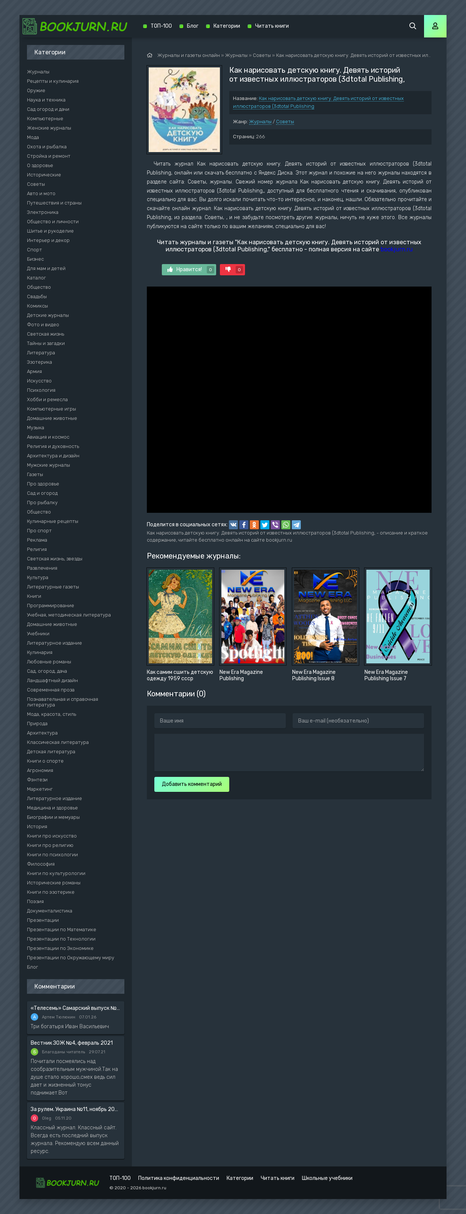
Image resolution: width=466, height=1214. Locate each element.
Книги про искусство (52, 836)
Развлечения (42, 568)
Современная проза (51, 690)
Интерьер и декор (48, 240)
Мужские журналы (48, 465)
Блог (32, 967)
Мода (33, 137)
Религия (37, 549)
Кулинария (39, 652)
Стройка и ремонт (48, 156)
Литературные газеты (53, 587)
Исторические (44, 175)
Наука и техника (46, 100)
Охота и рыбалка (47, 146)
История (37, 826)
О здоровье (40, 165)
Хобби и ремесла (47, 399)
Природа (37, 723)
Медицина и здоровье (52, 808)
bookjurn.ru (397, 249)
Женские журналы (49, 128)
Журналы (260, 121)
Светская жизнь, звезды (54, 558)
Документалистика (49, 911)
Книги (34, 596)
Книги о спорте (45, 761)
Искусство (39, 381)
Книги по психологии (52, 854)
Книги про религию (50, 845)
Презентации (43, 920)
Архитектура (42, 733)
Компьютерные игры (51, 409)
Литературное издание (54, 643)
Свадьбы (37, 296)
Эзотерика (39, 362)
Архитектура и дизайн (53, 455)
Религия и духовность (53, 446)
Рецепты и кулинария (53, 81)
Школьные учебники (327, 1178)
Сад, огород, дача (47, 671)
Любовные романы (49, 661)
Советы (285, 121)
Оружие (36, 90)
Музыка (35, 427)
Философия (41, 864)
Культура (37, 577)
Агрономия (40, 770)
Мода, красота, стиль (51, 714)
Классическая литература (58, 742)
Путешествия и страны (54, 203)
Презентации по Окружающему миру (70, 957)
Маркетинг (40, 789)
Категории (227, 26)
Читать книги (272, 26)
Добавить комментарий (192, 784)
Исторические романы (54, 882)
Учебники (38, 633)
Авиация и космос (48, 437)
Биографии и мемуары (53, 817)
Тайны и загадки (46, 343)
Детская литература (51, 751)
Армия (34, 371)
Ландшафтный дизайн (52, 680)
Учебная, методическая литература (69, 615)
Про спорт (39, 530)
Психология (41, 390)
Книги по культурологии (56, 873)
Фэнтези (37, 779)
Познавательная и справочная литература (62, 702)
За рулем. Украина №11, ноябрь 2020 (76, 1109)
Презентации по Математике (61, 929)
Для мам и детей (46, 268)
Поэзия (35, 901)
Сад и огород (42, 493)
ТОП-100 (161, 26)
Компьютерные (45, 118)
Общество (39, 287)
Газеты (35, 474)
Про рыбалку (42, 502)
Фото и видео (43, 324)
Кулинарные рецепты (52, 521)
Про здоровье (43, 484)
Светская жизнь (45, 334)
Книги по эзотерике (51, 892)
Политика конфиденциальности (178, 1178)
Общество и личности (53, 221)
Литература (41, 352)
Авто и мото (41, 193)
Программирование (50, 605)
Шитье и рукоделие (50, 231)
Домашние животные (52, 418)
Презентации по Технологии (61, 939)
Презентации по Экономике (60, 948)
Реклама (37, 540)
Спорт (34, 249)
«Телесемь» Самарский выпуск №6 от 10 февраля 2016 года (76, 1008)
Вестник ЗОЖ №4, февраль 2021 (72, 1043)
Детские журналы (48, 315)
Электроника (42, 212)
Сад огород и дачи (48, 109)
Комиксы (37, 306)
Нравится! (190, 269)
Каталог (36, 278)
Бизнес (35, 259)
